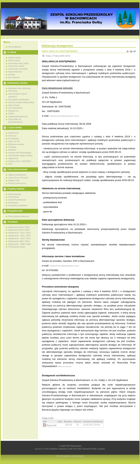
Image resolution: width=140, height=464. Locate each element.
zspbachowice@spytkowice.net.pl (64, 116)
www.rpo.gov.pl (64, 366)
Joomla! (38, 449)
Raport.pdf (52, 425)
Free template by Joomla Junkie (70, 456)
